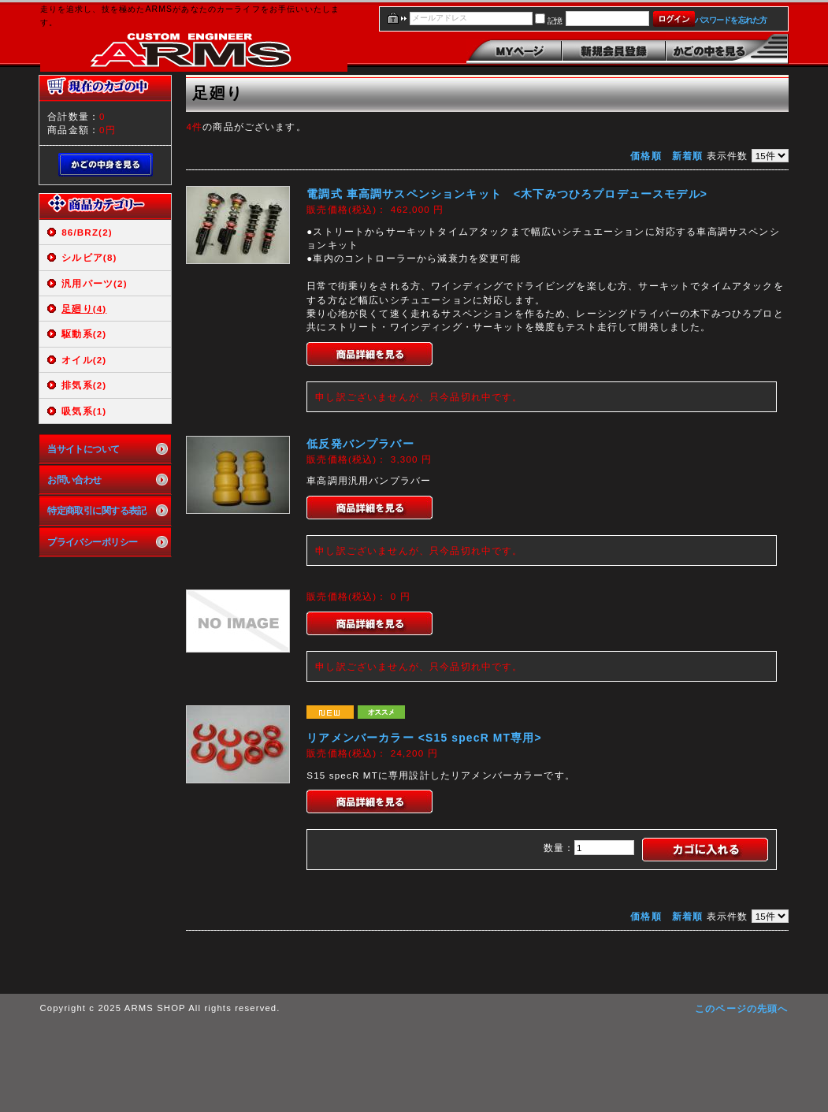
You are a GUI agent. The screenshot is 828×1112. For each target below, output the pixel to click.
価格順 (645, 156)
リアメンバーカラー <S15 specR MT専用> (424, 737)
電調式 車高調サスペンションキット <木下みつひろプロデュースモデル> (506, 194)
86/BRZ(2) (87, 232)
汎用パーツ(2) (94, 283)
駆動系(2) (83, 334)
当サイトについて (83, 449)
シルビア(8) (89, 257)
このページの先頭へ (741, 1008)
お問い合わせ (74, 479)
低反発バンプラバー (360, 443)
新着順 (687, 156)
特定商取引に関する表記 (97, 510)
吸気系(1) (83, 411)
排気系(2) (83, 385)
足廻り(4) (83, 308)
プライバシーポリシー (92, 542)
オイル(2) (83, 360)
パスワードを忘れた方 (731, 20)
